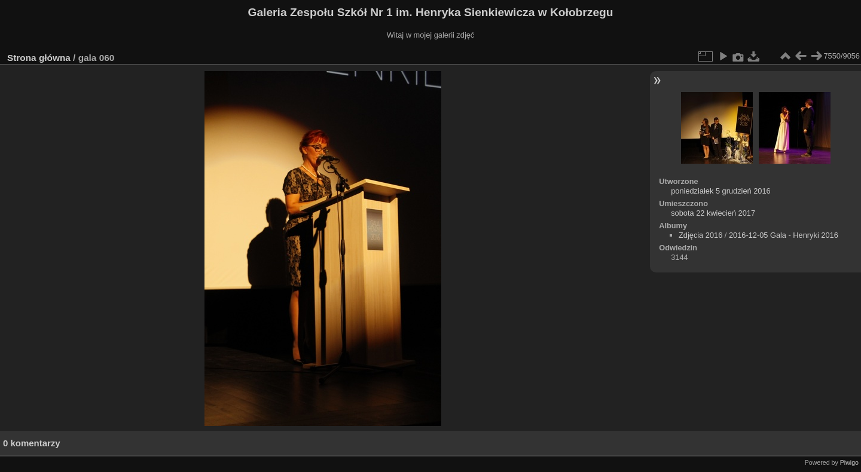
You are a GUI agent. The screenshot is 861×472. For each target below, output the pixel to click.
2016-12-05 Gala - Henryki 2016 (783, 235)
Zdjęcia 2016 (700, 235)
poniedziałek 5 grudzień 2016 (721, 190)
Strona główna (39, 58)
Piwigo (849, 462)
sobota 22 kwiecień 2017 (713, 213)
